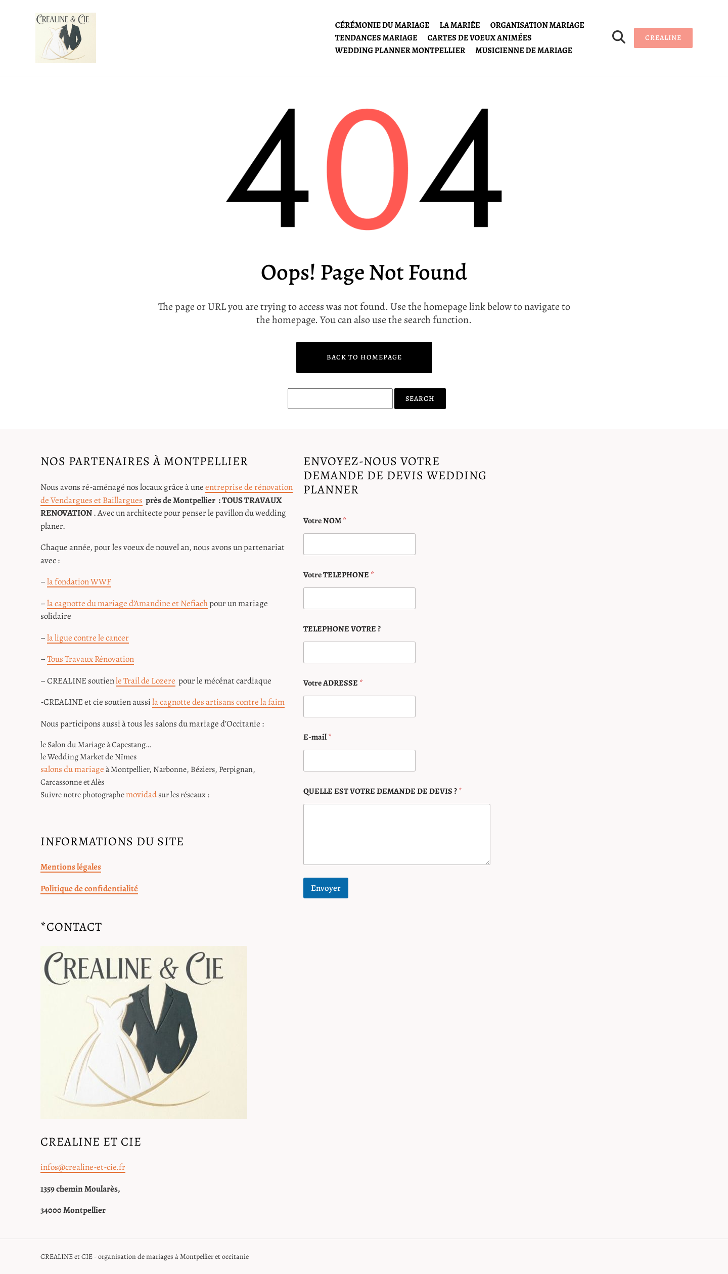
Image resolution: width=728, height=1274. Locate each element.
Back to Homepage (364, 357)
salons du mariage (72, 769)
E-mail (317, 737)
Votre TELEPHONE (338, 575)
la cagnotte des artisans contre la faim (218, 702)
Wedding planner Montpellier (400, 50)
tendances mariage (376, 37)
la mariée (460, 25)
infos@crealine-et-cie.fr (82, 1167)
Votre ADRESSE (333, 683)
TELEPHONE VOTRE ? (342, 629)
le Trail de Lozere (145, 681)
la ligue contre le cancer (88, 638)
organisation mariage (537, 25)
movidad (141, 794)
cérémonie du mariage (382, 25)
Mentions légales (70, 867)
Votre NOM (324, 521)
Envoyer (326, 888)
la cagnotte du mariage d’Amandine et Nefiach (127, 603)
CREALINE (663, 37)
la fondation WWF (79, 581)
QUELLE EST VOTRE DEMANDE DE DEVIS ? (382, 791)
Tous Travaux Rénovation (90, 659)
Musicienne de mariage (523, 50)
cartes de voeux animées (480, 37)
